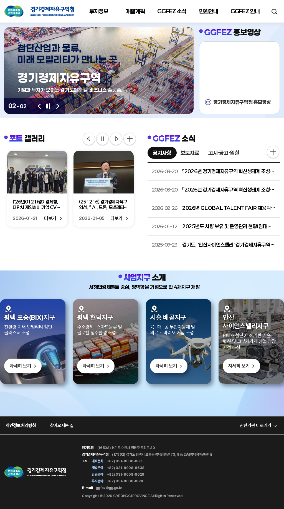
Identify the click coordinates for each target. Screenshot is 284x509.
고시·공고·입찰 (223, 153)
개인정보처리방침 (21, 425)
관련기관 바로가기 (255, 425)
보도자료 (190, 153)
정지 (102, 139)
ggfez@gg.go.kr (109, 488)
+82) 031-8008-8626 (125, 474)
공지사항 (162, 153)
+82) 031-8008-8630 (125, 481)
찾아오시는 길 (62, 425)
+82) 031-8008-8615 (124, 461)
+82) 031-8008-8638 (125, 468)
